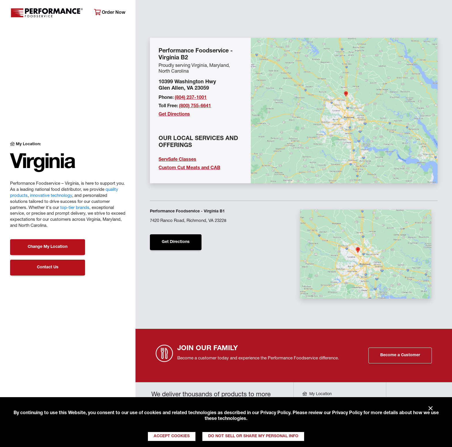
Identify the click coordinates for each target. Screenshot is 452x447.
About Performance (167, 13)
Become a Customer (400, 355)
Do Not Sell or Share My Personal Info (253, 436)
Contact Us (48, 267)
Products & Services (232, 13)
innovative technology (51, 196)
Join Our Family (395, 13)
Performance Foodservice (47, 13)
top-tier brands (74, 208)
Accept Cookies (172, 436)
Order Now (109, 13)
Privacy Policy (275, 413)
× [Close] (430, 408)
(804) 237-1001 (191, 98)
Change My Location (47, 247)
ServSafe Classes (177, 160)
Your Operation (291, 13)
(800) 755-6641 (195, 106)
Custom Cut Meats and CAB (189, 168)
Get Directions (174, 114)
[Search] (438, 13)
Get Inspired (343, 13)
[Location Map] (344, 110)
